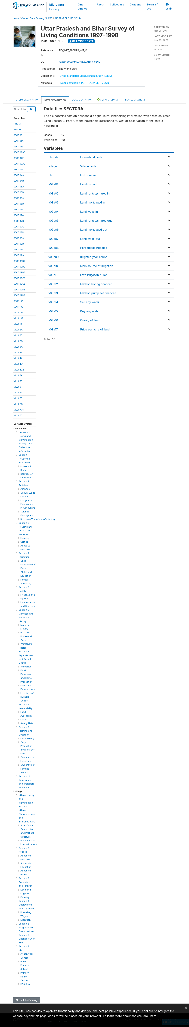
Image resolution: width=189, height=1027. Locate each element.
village (52, 166)
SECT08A (19, 238)
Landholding (27, 738)
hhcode (53, 157)
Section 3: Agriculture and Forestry (25, 882)
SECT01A (18, 140)
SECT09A (19, 255)
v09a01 (53, 184)
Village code (88, 166)
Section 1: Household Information (25, 458)
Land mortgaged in (92, 202)
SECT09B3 (19, 272)
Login (169, 6)
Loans (23, 719)
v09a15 (53, 311)
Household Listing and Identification (26, 436)
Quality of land (90, 320)
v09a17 (53, 329)
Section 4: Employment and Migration (26, 905)
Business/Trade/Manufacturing (37, 519)
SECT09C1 (19, 278)
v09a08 (53, 248)
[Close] (185, 1007)
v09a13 (53, 293)
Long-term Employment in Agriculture (27, 504)
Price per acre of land (95, 329)
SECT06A (19, 198)
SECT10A (18, 301)
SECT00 (18, 135)
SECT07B (19, 221)
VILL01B (18, 323)
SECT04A (19, 175)
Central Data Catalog (32, 18)
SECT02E (19, 158)
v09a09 (53, 257)
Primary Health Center (24, 976)
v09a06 (53, 229)
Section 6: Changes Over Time (27, 939)
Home (16, 18)
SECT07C (19, 226)
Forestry (24, 897)
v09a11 (52, 275)
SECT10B (18, 306)
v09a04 (53, 211)
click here (149, 1016)
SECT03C (19, 169)
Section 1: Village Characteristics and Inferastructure (27, 814)
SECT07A (19, 215)
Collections (117, 4)
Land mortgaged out (93, 229)
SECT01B (18, 146)
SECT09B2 (19, 266)
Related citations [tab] (134, 99)
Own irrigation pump (93, 275)
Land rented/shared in (95, 193)
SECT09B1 (19, 261)
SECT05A (19, 186)
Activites (25, 488)
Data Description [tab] (55, 100)
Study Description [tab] (27, 99)
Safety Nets (26, 723)
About (100, 4)
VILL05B (18, 381)
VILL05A (18, 375)
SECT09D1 (19, 289)
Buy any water (90, 311)
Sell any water (89, 302)
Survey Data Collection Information (25, 447)
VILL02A (18, 329)
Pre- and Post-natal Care (26, 636)
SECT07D (19, 232)
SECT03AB (19, 163)
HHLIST (17, 123)
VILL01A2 (18, 318)
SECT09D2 (19, 295)
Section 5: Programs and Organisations (26, 927)
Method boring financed (96, 284)
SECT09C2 (20, 283)
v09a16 (53, 320)
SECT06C (19, 209)
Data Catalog (82, 6)
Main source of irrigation (96, 266)
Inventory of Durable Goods (27, 697)
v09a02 (53, 193)
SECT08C (19, 249)
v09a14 (53, 302)
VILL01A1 (18, 312)
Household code (91, 157)
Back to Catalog (26, 1000)
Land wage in (89, 211)
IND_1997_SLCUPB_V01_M (68, 18)
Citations (135, 4)
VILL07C (18, 404)
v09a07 (53, 239)
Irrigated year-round (93, 257)
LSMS (49, 18)
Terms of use (152, 6)
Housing (24, 538)
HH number (88, 175)
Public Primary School (24, 965)
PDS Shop (25, 984)
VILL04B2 (19, 369)
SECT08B (19, 243)
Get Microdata (81, 41)
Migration (25, 919)
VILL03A (18, 346)
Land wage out (90, 239)
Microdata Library (56, 7)
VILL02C (18, 341)
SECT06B (19, 203)
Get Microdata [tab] (107, 99)
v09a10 (53, 266)
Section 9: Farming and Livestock (25, 731)
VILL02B (18, 335)
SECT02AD (20, 152)
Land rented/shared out (96, 220)
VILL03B (18, 352)
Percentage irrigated (93, 248)
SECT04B (19, 180)
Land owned (88, 184)
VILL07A (18, 392)
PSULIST (18, 129)
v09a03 (53, 202)
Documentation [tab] (81, 99)
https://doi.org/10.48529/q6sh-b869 (79, 61)
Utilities (24, 541)
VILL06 (17, 386)
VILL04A (18, 358)
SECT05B (19, 192)
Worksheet (26, 666)
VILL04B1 (18, 363)
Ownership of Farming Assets (27, 768)
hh (50, 175)
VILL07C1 (19, 409)
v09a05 (53, 220)
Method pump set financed (98, 293)
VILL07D (18, 415)
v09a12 (53, 284)
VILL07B (18, 398)
